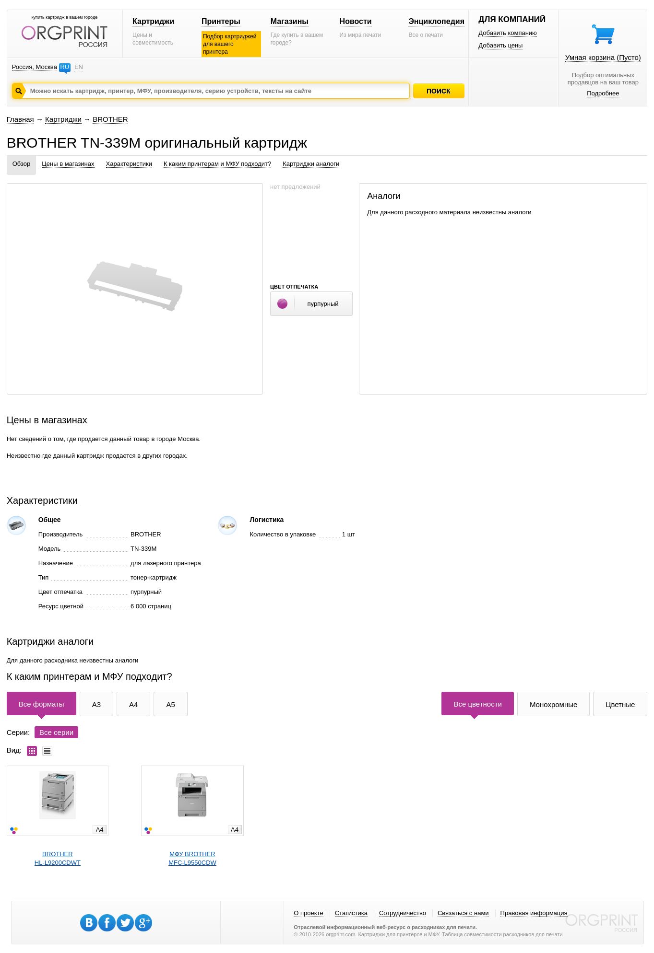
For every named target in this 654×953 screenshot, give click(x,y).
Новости (356, 21)
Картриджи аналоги (311, 163)
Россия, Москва (34, 66)
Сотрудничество (402, 913)
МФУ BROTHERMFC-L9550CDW (192, 858)
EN (78, 66)
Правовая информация (534, 913)
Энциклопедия (436, 21)
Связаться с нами (463, 913)
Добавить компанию (507, 32)
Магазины (290, 21)
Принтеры (221, 21)
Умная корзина (603, 57)
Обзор (21, 163)
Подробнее (603, 93)
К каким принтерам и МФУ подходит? (217, 163)
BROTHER (110, 119)
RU (64, 66)
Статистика (351, 913)
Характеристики (129, 163)
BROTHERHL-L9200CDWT (58, 858)
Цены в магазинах (68, 163)
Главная (20, 119)
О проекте (308, 913)
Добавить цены (500, 45)
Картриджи (153, 21)
